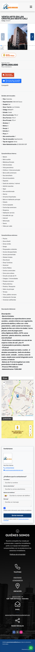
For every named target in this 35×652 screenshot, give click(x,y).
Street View (8, 55)
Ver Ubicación (17, 431)
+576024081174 (17, 580)
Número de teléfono (9, 492)
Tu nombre (7, 479)
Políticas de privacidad (17, 554)
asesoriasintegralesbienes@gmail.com (17, 615)
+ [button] (4, 382)
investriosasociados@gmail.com (14, 470)
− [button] (4, 385)
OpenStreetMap (29, 415)
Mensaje (6, 499)
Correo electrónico (9, 486)
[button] (2, 45)
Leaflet (19, 415)
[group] (17, 37)
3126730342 (18, 578)
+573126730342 (9, 468)
